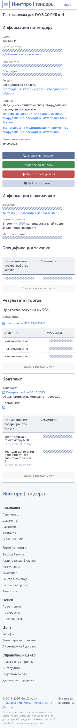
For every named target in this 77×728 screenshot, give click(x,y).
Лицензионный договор (19, 646)
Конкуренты (11, 567)
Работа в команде (14, 579)
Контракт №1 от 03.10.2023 (23, 392)
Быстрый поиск (13, 554)
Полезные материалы (17, 662)
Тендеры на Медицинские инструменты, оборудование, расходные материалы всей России (34, 118)
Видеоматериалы (14, 674)
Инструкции (11, 668)
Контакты (9, 213)
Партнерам (10, 514)
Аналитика (10, 591)
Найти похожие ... (38, 183)
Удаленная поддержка (18, 680)
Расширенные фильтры (19, 560)
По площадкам (12, 619)
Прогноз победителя (38, 174)
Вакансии (9, 527)
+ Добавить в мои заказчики (37, 213)
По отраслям (11, 612)
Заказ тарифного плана (19, 640)
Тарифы (8, 634)
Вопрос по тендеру (38, 165)
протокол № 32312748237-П (23, 323)
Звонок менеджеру (38, 156)
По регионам (11, 606)
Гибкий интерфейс (15, 585)
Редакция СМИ (12, 539)
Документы (10, 520)
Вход (67, 5)
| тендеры (33, 4)
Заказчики (9, 573)
